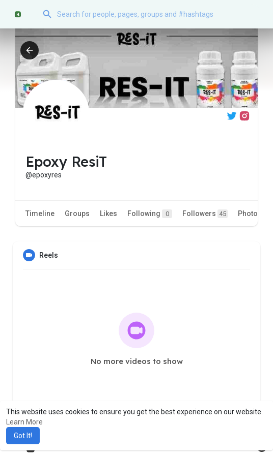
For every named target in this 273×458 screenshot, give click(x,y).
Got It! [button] (23, 436)
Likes (108, 213)
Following (149, 213)
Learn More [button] (24, 422)
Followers (205, 213)
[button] (149, 14)
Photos (250, 213)
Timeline (39, 213)
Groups (77, 213)
